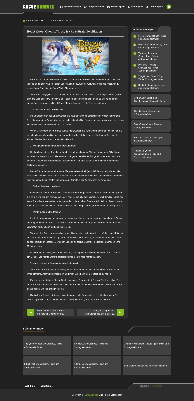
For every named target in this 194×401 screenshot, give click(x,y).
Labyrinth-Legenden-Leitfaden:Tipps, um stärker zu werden (99, 312)
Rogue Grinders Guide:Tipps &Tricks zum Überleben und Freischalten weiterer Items (50, 312)
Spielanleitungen (61, 20)
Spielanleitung (35, 20)
